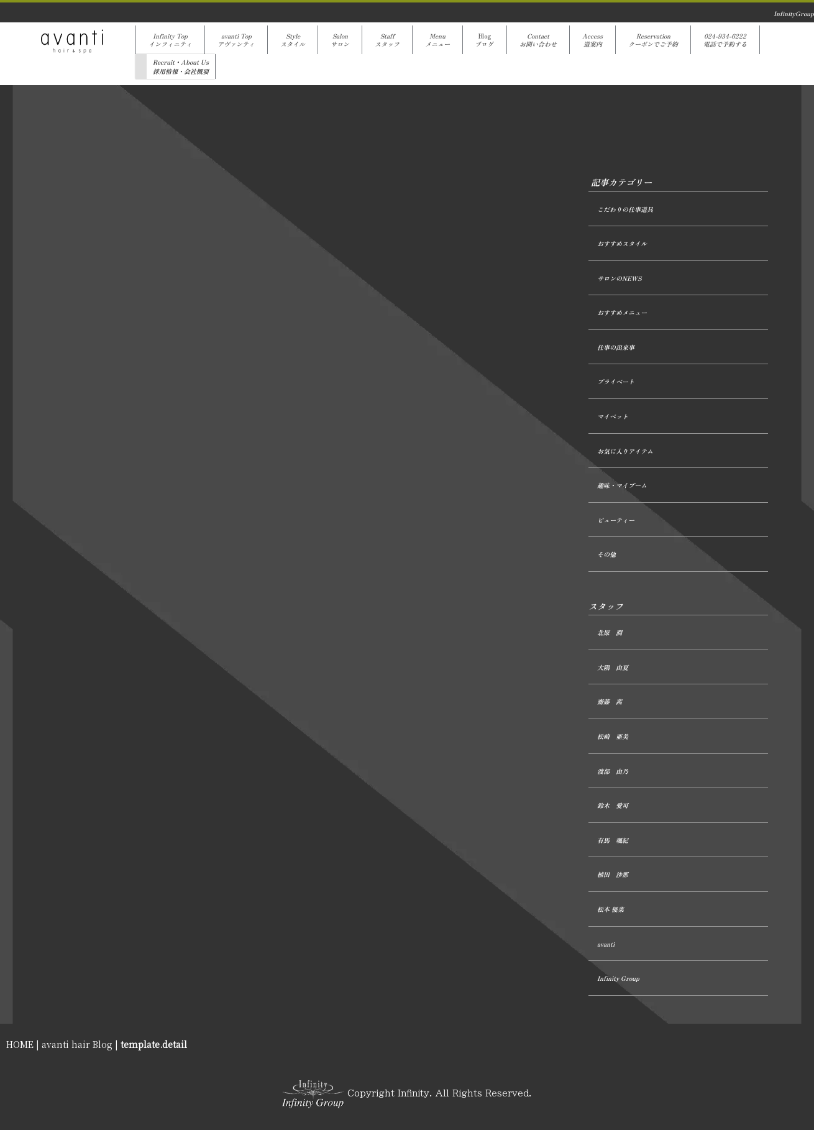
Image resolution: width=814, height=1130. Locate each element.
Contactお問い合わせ (538, 39)
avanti (606, 944)
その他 (606, 554)
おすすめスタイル (622, 243)
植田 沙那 (612, 874)
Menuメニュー (437, 39)
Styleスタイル (292, 39)
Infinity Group (618, 978)
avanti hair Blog (77, 1044)
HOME (20, 1044)
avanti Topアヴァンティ (236, 39)
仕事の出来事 (615, 347)
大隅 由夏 (612, 667)
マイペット (612, 416)
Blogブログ (484, 39)
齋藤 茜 (609, 701)
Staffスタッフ (387, 39)
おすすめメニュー (622, 312)
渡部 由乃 (612, 771)
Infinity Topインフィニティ (170, 39)
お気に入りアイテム (625, 451)
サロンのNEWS (619, 278)
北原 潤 (609, 632)
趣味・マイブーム (622, 485)
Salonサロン (340, 39)
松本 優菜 (610, 909)
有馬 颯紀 (612, 840)
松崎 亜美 (612, 736)
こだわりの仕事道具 (625, 209)
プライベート (615, 381)
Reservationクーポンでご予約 (653, 39)
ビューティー (615, 520)
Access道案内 (592, 39)
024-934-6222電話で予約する (725, 39)
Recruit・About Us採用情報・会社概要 (181, 66)
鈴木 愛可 (612, 805)
